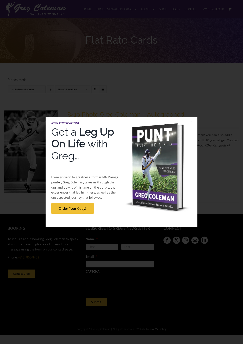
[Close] (191, 122)
